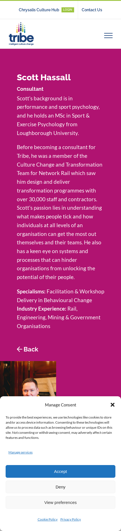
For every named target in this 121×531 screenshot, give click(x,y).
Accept (60, 471)
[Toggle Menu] (108, 35)
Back (31, 349)
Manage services (20, 452)
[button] (112, 405)
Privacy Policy (70, 519)
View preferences (60, 502)
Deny (60, 486)
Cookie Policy (48, 519)
